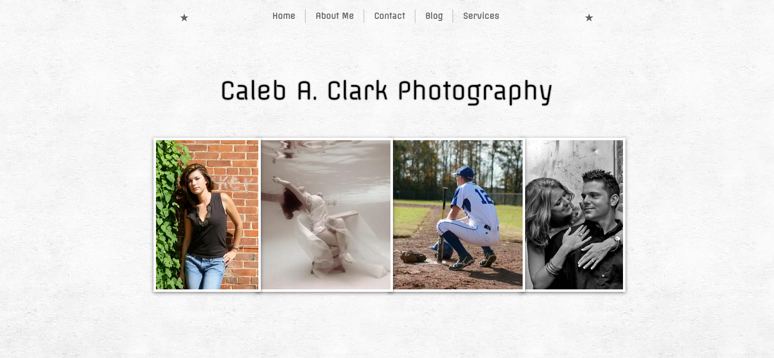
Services (481, 16)
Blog (434, 16)
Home (283, 16)
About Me (334, 16)
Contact (389, 16)
